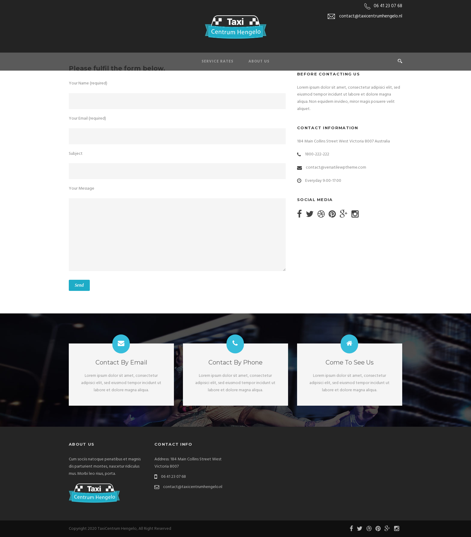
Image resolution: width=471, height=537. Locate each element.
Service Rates (217, 61)
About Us (258, 61)
